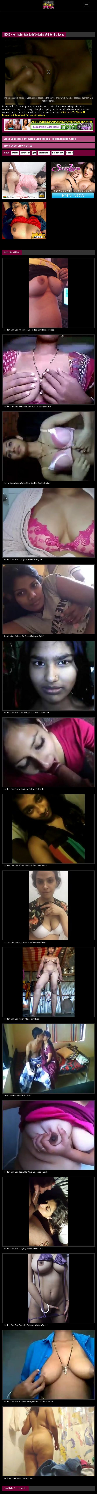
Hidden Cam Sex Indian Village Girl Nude (21, 1018)
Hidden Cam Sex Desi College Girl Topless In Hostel (26, 712)
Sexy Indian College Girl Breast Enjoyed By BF (23, 636)
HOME (7, 34)
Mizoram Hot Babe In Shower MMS (19, 1478)
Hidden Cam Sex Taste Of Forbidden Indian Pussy (26, 1325)
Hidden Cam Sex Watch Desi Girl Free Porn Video (25, 865)
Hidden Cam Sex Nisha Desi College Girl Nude (24, 789)
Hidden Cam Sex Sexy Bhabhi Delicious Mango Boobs (27, 406)
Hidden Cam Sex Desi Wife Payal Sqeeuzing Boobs (26, 1172)
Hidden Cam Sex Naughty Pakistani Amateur (23, 1248)
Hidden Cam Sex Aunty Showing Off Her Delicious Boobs (28, 1401)
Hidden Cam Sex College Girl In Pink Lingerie (23, 559)
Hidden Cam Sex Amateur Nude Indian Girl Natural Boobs (29, 329)
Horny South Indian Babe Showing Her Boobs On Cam (27, 483)
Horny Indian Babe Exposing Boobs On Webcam (25, 942)
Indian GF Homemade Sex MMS (17, 1095)
